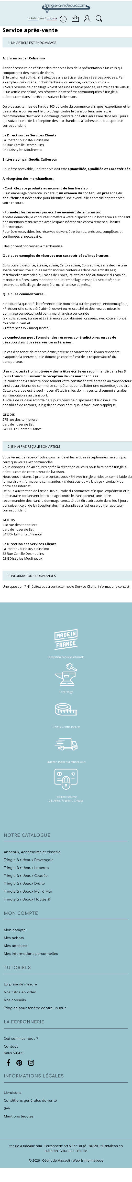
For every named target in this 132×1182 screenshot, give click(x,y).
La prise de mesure (20, 984)
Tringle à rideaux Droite (24, 883)
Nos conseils (15, 1000)
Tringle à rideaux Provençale (28, 860)
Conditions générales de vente (30, 1100)
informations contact (113, 586)
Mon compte (15, 930)
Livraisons (12, 1093)
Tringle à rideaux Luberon (26, 868)
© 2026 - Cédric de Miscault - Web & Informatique (66, 1160)
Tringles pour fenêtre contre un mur (35, 1008)
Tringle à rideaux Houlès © (27, 899)
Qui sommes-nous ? (21, 1038)
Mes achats (14, 938)
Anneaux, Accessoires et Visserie (32, 852)
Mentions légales (19, 1116)
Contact (11, 1046)
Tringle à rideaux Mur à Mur (28, 891)
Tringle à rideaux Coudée (26, 876)
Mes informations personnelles (31, 954)
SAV (7, 1108)
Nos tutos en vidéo (20, 992)
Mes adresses (15, 946)
